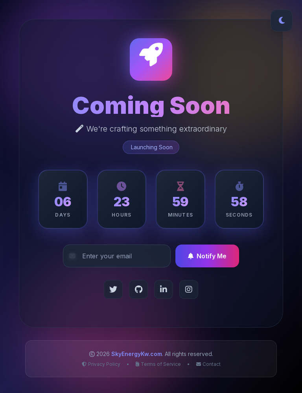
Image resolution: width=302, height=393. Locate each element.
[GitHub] (138, 289)
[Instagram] (188, 289)
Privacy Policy (101, 364)
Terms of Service (158, 364)
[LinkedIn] (163, 289)
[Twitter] (113, 289)
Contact (208, 364)
